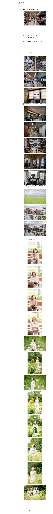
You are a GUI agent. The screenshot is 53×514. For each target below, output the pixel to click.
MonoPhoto (22, 2)
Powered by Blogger (31, 510)
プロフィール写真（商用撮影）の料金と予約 (29, 239)
